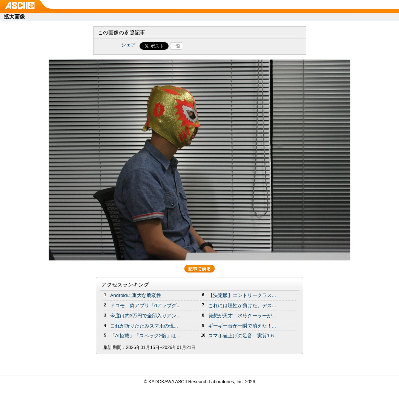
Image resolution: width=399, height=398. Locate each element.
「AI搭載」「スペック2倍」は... (145, 335)
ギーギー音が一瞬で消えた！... (242, 326)
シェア (128, 44)
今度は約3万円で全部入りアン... (145, 315)
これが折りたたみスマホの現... (144, 326)
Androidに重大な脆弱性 (135, 295)
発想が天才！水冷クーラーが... (242, 315)
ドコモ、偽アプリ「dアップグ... (145, 305)
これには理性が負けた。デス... (242, 305)
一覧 (176, 46)
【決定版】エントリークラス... (242, 295)
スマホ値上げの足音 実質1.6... (243, 335)
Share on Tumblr (227, 46)
